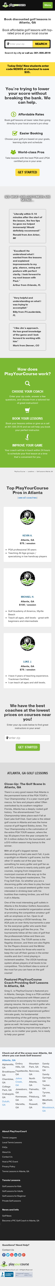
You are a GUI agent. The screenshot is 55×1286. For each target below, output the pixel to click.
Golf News (6, 1215)
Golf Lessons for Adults (12, 1191)
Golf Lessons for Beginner (14, 1196)
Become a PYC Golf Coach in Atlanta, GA (20, 1220)
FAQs (4, 1147)
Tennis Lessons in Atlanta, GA (15, 1171)
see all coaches (27, 497)
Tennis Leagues (9, 1137)
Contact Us (7, 1156)
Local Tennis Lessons (12, 1142)
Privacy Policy (8, 1166)
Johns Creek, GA (19, 1082)
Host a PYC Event (10, 1161)
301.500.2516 (14, 426)
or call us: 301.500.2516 (36, 53)
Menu (48, 5)
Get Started (27, 172)
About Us (6, 1152)
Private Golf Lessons (11, 1200)
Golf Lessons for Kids (11, 1186)
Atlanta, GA (9, 1060)
